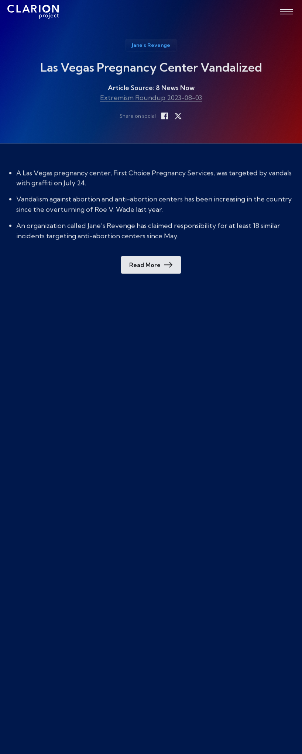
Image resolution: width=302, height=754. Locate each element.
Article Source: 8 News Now (151, 88)
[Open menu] (286, 12)
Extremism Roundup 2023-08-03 (151, 98)
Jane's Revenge (151, 45)
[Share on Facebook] (164, 116)
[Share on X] (178, 116)
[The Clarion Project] (33, 12)
